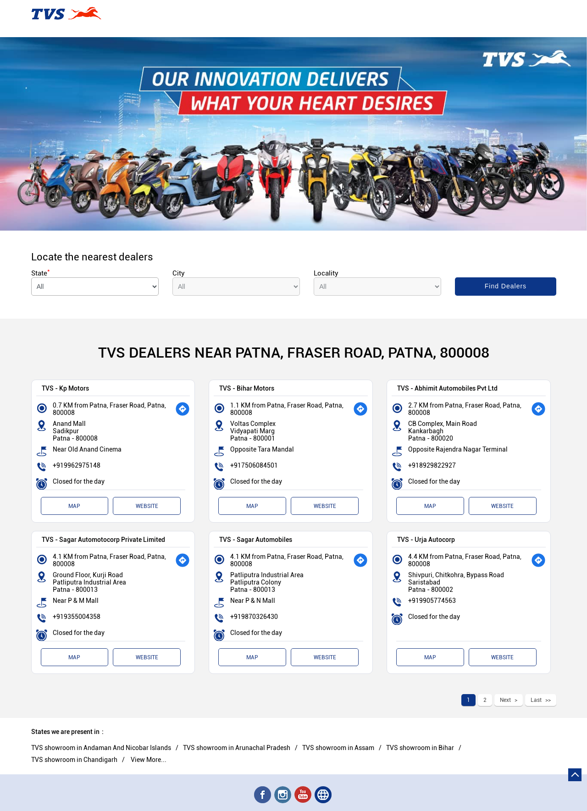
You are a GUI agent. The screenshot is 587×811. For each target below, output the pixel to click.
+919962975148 (76, 465)
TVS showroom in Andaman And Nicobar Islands (101, 747)
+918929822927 (432, 465)
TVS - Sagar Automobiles (255, 539)
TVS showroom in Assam (338, 747)
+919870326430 (254, 616)
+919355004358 (76, 616)
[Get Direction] (182, 409)
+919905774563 (432, 600)
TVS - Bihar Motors (246, 388)
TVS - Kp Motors (65, 388)
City (178, 273)
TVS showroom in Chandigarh (74, 759)
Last (536, 700)
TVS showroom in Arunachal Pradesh (236, 747)
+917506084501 (254, 465)
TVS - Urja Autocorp (426, 539)
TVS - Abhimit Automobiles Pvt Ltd (447, 388)
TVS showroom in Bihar (420, 747)
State (40, 273)
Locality (326, 273)
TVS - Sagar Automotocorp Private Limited (103, 539)
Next (505, 700)
